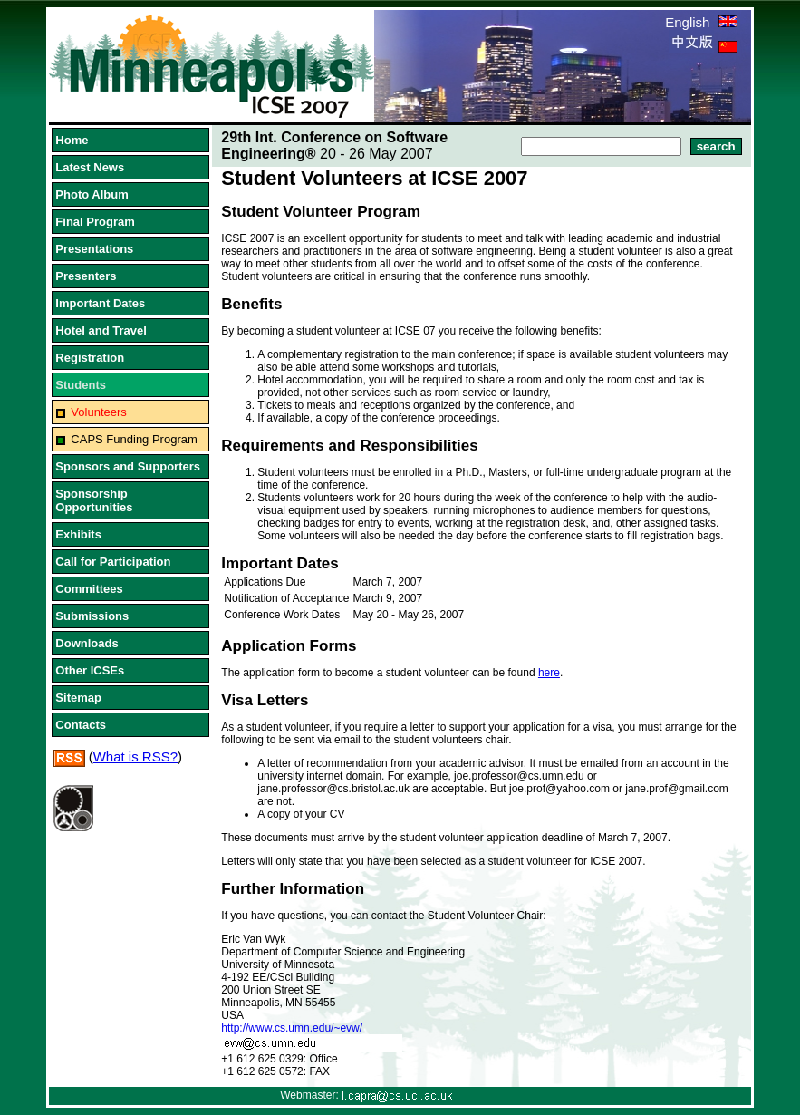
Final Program (94, 221)
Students (80, 385)
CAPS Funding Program (134, 439)
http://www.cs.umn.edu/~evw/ (291, 1028)
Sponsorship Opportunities (93, 500)
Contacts (80, 725)
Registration (89, 357)
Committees (88, 589)
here (549, 672)
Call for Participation (112, 561)
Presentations (94, 249)
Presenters (85, 276)
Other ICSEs (89, 670)
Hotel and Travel (100, 330)
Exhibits (78, 534)
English (701, 22)
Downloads (86, 643)
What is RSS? (135, 756)
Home (71, 140)
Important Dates (100, 303)
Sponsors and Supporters (127, 466)
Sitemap (78, 697)
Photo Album (91, 194)
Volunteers (98, 412)
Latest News (89, 167)
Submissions (92, 616)
